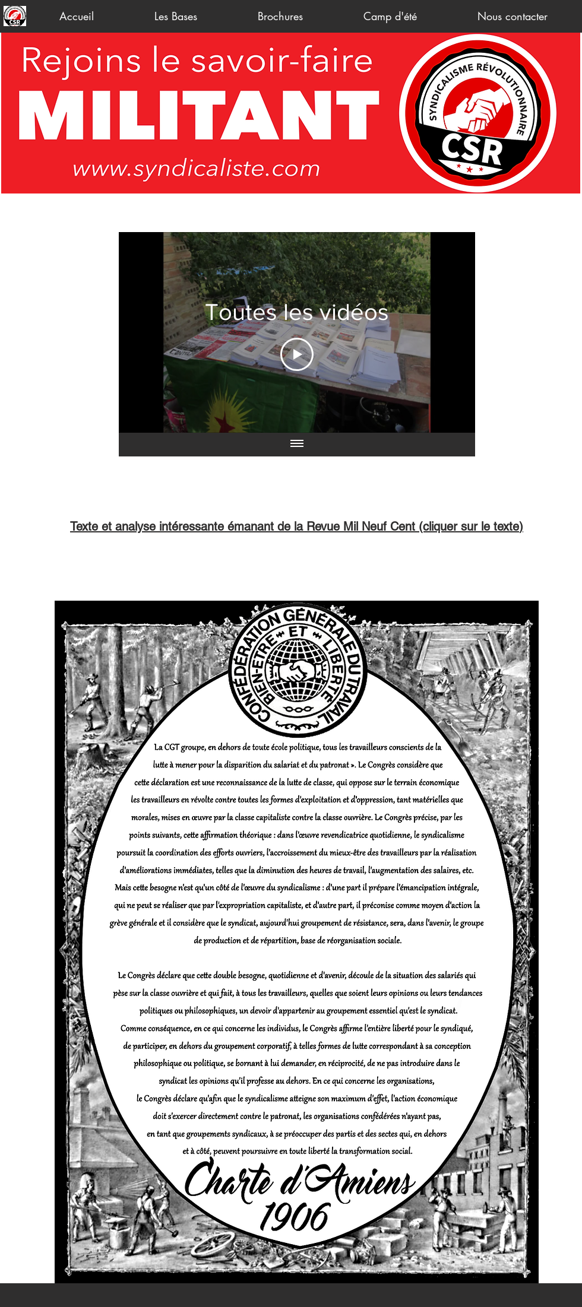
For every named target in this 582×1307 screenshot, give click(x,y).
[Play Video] (297, 354)
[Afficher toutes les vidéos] (297, 444)
